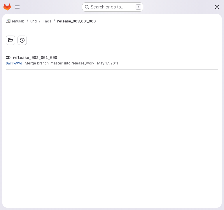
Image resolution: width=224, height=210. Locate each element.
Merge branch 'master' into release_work (59, 63)
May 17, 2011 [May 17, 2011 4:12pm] (107, 63)
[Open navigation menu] (17, 7)
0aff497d (14, 63)
